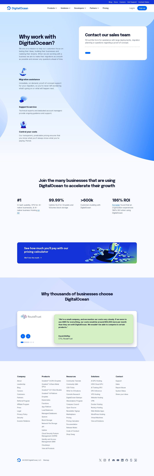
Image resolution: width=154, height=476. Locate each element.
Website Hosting (97, 397)
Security (20, 417)
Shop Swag (70, 434)
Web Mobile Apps (97, 411)
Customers (21, 394)
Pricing (68, 417)
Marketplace (71, 414)
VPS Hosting (95, 394)
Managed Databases (49, 413)
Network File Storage (49, 423)
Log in (132, 8)
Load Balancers (47, 410)
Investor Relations (23, 421)
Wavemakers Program (74, 401)
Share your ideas (122, 394)
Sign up (142, 8)
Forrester (116, 205)
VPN (92, 401)
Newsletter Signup (73, 411)
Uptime (44, 430)
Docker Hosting (96, 404)
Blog (110, 2)
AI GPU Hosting (96, 381)
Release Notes (71, 427)
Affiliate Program (23, 404)
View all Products (48, 448)
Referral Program (23, 401)
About (19, 381)
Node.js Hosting (97, 407)
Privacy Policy (22, 414)
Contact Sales (143, 2)
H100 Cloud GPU (97, 384)
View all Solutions (97, 421)
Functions (45, 403)
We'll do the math (33, 258)
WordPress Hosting (98, 414)
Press (19, 407)
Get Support (132, 2)
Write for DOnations (73, 391)
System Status (121, 391)
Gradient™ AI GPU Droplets (51, 381)
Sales (118, 384)
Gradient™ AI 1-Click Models (52, 390)
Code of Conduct (72, 431)
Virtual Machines (97, 417)
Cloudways (46, 445)
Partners (20, 397)
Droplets (45, 397)
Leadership (21, 384)
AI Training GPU (96, 387)
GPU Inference (96, 391)
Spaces (44, 417)
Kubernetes (46, 400)
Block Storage (47, 420)
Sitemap (46, 460)
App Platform (46, 407)
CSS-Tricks (70, 387)
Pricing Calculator (72, 421)
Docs (116, 2)
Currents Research (73, 394)
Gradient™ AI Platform (49, 393)
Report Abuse (121, 387)
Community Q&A (72, 384)
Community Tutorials (73, 381)
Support (119, 381)
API (43, 427)
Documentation (71, 424)
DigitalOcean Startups (74, 397)
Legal (19, 411)
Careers (123, 2)
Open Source (71, 407)
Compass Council (72, 404)
